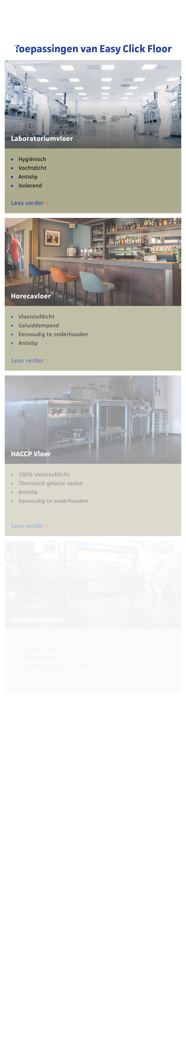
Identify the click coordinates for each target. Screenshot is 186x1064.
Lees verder (27, 203)
